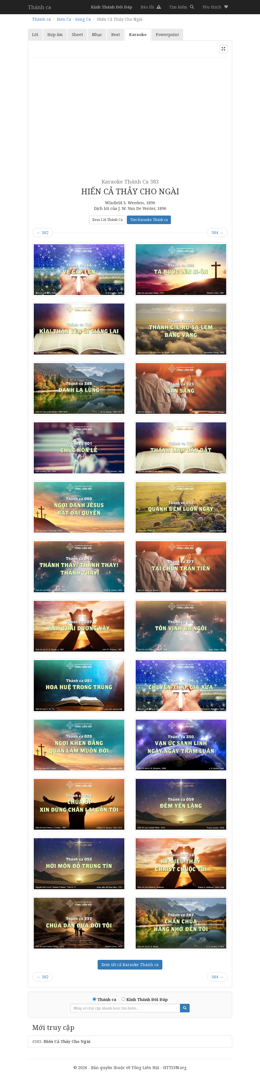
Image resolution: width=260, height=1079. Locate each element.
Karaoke (138, 34)
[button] (215, 7)
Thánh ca (39, 7)
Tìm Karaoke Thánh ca (149, 219)
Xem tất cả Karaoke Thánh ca (130, 964)
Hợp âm (55, 34)
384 (217, 232)
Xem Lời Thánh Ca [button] (107, 219)
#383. (61, 1041)
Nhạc (97, 34)
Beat (115, 34)
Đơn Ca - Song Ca (74, 19)
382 (43, 232)
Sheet (77, 34)
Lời (35, 34)
